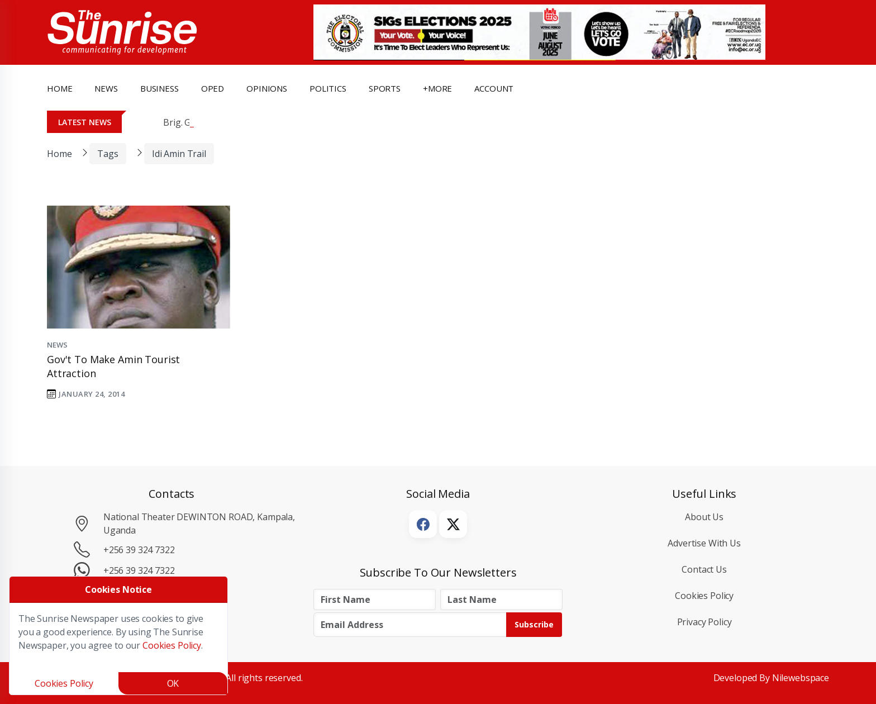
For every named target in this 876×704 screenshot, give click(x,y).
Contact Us (704, 569)
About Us (704, 517)
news (105, 88)
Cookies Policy (704, 595)
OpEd (212, 88)
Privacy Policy (704, 622)
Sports (385, 88)
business (159, 88)
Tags (107, 154)
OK (173, 683)
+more (437, 88)
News (57, 345)
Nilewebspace (800, 678)
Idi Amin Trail (179, 154)
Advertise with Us (704, 543)
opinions (266, 88)
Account (493, 88)
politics (328, 88)
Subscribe (534, 624)
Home (59, 88)
